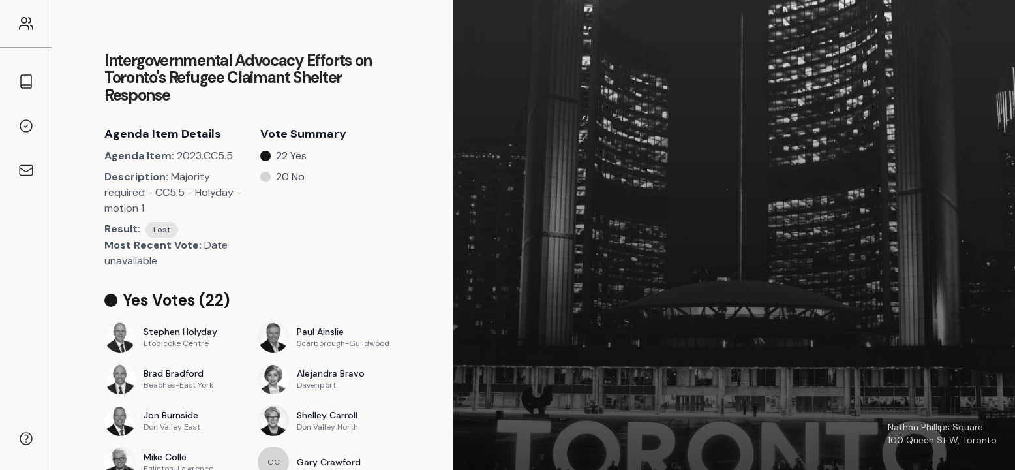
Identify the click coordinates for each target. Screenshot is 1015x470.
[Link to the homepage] (26, 23)
